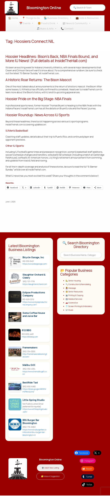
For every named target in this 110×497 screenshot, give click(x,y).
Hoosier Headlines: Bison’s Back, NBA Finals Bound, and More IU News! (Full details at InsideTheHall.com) (55, 58)
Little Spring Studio (34, 401)
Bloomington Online (43, 7)
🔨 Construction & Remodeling (79, 286)
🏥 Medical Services (74, 301)
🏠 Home (13, 18)
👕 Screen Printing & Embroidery (80, 309)
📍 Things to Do (31, 18)
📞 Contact (67, 28)
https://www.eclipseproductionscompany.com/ (35, 304)
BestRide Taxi (30, 383)
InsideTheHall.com (51, 73)
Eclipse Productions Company (34, 295)
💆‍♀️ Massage (71, 289)
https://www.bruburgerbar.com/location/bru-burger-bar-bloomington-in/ (34, 434)
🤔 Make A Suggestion (50, 477)
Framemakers (30, 349)
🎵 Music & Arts (47, 28)
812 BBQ (26, 331)
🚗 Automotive (72, 305)
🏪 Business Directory (58, 18)
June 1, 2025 (10, 203)
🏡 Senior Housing (74, 282)
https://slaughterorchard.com (35, 285)
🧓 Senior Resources (75, 293)
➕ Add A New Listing (50, 469)
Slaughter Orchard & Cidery (34, 277)
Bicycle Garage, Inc (33, 258)
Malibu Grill (29, 366)
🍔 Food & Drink (48, 23)
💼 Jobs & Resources (89, 18)
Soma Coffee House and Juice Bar (34, 316)
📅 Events (26, 23)
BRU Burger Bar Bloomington (31, 423)
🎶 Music (70, 312)
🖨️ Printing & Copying (75, 297)
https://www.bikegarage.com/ (35, 265)
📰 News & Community (77, 23)
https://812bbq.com (30, 338)
